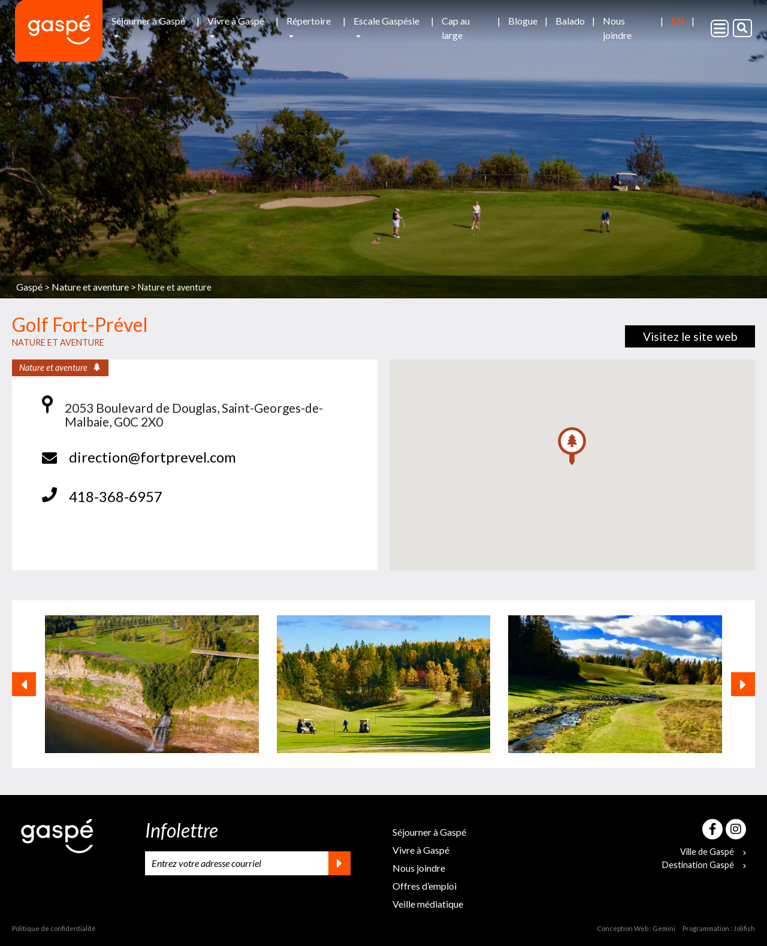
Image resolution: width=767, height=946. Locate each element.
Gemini (664, 928)
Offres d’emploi (424, 885)
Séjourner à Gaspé (148, 20)
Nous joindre (617, 28)
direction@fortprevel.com (152, 457)
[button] (572, 446)
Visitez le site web (690, 336)
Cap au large (456, 28)
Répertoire (308, 20)
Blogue (522, 20)
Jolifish (744, 928)
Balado (570, 20)
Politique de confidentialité (54, 928)
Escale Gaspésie (386, 20)
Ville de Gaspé (713, 852)
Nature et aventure (175, 287)
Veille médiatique (427, 903)
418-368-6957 (115, 496)
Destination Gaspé (704, 865)
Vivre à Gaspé (235, 20)
